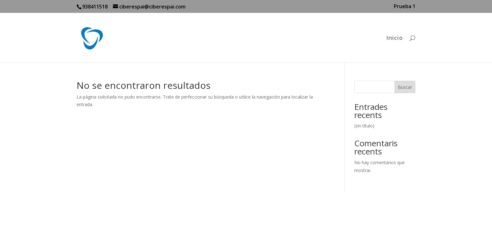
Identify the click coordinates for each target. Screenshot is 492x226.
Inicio (394, 38)
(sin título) (364, 126)
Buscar (405, 87)
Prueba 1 (404, 7)
